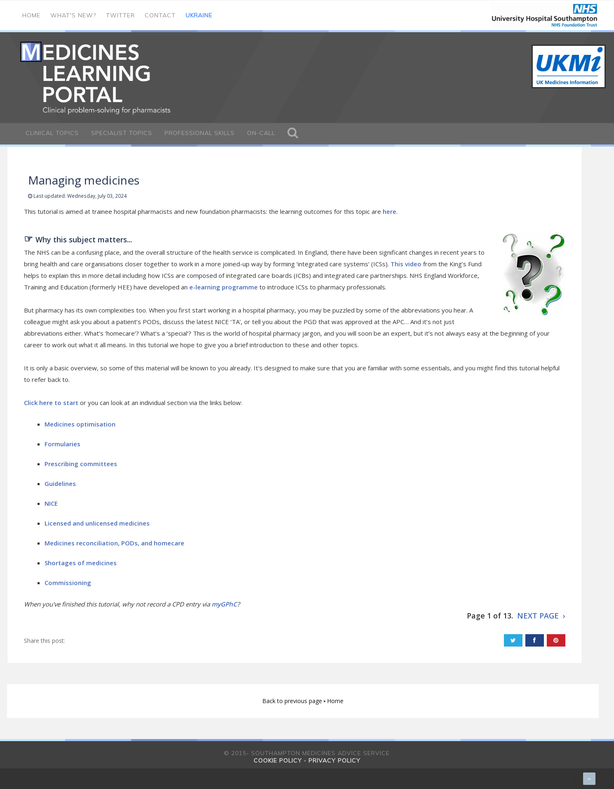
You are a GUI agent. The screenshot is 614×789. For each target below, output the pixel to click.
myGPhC (224, 604)
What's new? (73, 15)
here (389, 211)
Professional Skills (200, 133)
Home (31, 15)
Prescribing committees (82, 464)
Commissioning (68, 582)
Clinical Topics (52, 133)
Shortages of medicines (81, 563)
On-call (261, 133)
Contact (160, 15)
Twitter (120, 15)
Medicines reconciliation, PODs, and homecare (114, 543)
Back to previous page (293, 701)
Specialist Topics (121, 133)
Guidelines (61, 483)
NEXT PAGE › (541, 616)
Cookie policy (278, 760)
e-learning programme (223, 287)
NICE (52, 503)
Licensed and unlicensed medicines (98, 523)
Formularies (62, 444)
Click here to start (51, 402)
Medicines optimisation (81, 424)
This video (406, 264)
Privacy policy (334, 760)
